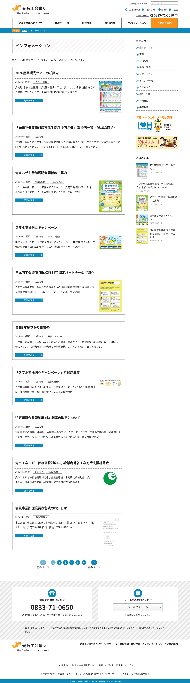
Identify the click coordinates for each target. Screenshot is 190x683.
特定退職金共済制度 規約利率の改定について (47, 417)
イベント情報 (146, 80)
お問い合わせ (142, 15)
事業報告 (143, 107)
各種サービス (111, 643)
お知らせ (143, 60)
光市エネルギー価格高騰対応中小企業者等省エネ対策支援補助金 (62, 462)
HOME (24, 30)
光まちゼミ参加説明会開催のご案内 (41, 172)
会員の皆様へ (146, 67)
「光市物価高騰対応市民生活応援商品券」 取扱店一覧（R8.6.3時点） (66, 127)
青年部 (164, 10)
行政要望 (143, 100)
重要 (141, 54)
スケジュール (134, 10)
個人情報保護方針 (147, 627)
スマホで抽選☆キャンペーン (36, 227)
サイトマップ (143, 3)
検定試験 (135, 643)
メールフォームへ (138, 607)
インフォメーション (152, 643)
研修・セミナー (147, 74)
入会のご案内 (171, 643)
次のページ (94, 567)
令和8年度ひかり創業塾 (32, 327)
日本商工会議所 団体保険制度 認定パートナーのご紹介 (54, 272)
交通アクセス (150, 10)
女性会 (174, 10)
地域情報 (124, 643)
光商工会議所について (91, 643)
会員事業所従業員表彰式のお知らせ (41, 508)
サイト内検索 (122, 674)
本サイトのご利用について (87, 674)
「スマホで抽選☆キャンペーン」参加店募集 (47, 372)
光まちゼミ (145, 87)
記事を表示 (29, 100)
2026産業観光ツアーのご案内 (37, 72)
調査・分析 (145, 94)
